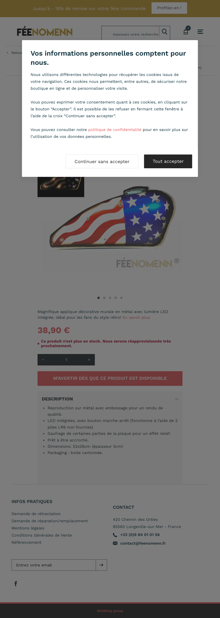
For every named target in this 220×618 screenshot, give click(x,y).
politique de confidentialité (115, 130)
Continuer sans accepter (101, 161)
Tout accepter (168, 161)
